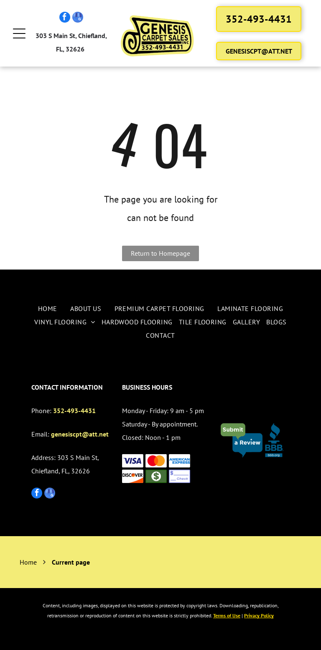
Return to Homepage (160, 253)
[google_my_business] (77, 18)
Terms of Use (226, 615)
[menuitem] (47, 308)
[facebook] (64, 18)
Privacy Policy (259, 615)
